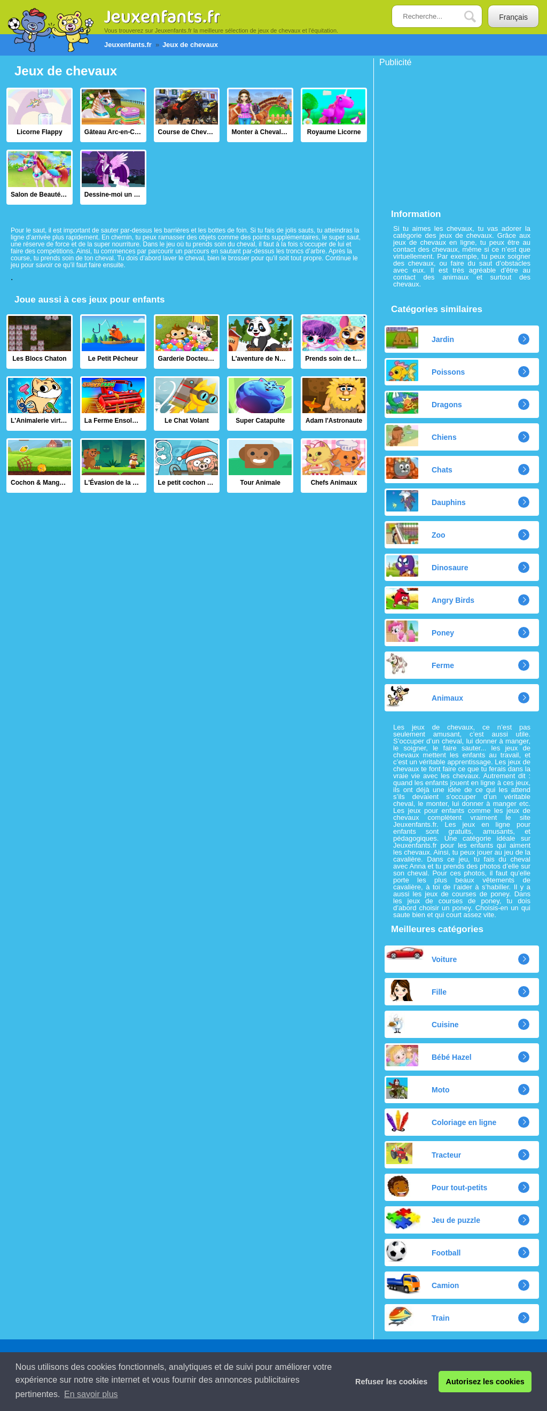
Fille (416, 990)
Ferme (420, 664)
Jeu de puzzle (433, 1218)
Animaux (424, 696)
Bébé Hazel (429, 1055)
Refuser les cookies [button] (391, 1381)
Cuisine (422, 1023)
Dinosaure (427, 566)
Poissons (425, 370)
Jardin (420, 337)
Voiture (421, 955)
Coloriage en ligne (441, 1120)
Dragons (424, 403)
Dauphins (426, 500)
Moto (417, 1088)
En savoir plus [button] (91, 1394)
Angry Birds (430, 598)
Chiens (421, 435)
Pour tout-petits (436, 1186)
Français (513, 17)
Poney (420, 631)
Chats (419, 468)
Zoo (416, 533)
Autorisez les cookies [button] (485, 1381)
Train (417, 1316)
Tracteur (423, 1153)
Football (423, 1251)
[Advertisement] (459, 133)
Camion (422, 1283)
